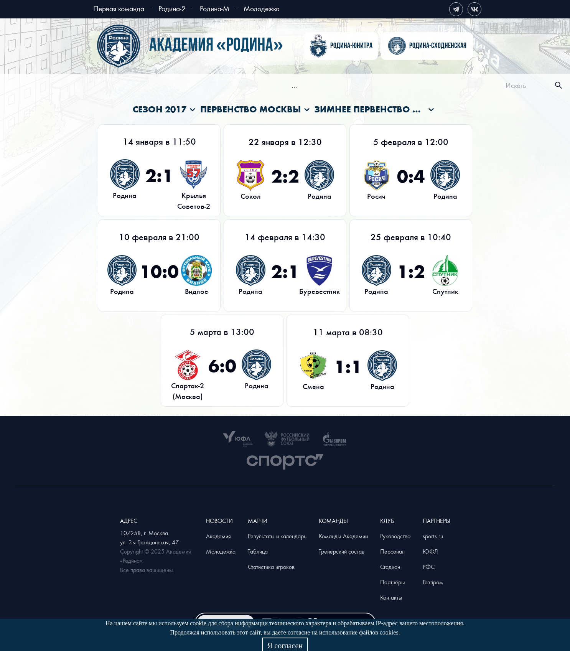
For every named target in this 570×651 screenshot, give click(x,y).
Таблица (258, 551)
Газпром (433, 582)
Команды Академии (343, 536)
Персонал (392, 551)
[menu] (294, 85)
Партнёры (392, 582)
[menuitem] (153, 86)
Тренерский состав (341, 551)
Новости (153, 86)
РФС (429, 566)
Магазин (418, 86)
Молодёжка (262, 8)
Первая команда (118, 8)
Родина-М (214, 8)
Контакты (391, 597)
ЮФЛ (430, 551)
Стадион (390, 566)
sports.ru (433, 536)
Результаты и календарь (277, 536)
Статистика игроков (271, 566)
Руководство (395, 536)
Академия (347, 86)
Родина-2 (172, 8)
